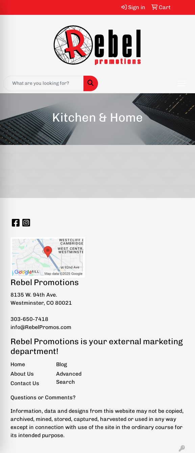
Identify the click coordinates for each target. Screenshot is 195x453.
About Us (22, 374)
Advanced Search (68, 378)
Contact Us (24, 383)
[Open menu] (181, 83)
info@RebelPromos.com (40, 327)
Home (17, 364)
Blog (61, 364)
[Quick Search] (43, 83)
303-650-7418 (29, 319)
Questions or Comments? (42, 397)
